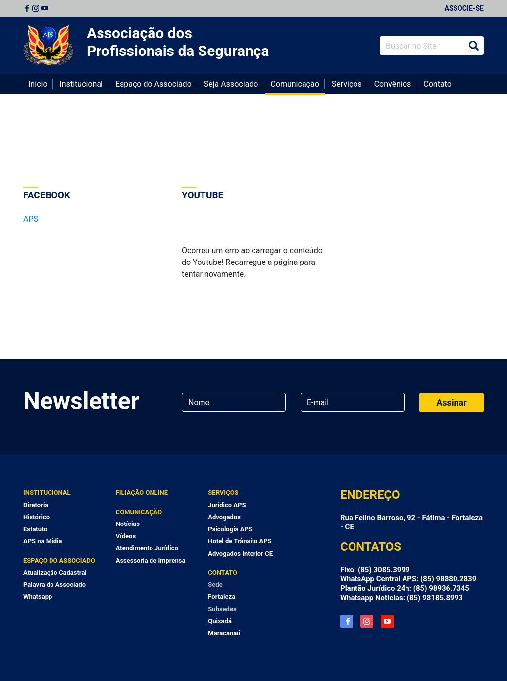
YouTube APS (387, 621)
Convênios (392, 84)
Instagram (35, 8)
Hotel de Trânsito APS (239, 541)
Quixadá (220, 621)
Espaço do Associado (153, 84)
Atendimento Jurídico (147, 548)
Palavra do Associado (54, 584)
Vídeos (126, 536)
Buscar (474, 45)
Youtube (44, 8)
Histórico (36, 517)
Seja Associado (231, 84)
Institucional (81, 84)
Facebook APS (346, 621)
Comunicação (294, 84)
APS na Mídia (42, 541)
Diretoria (35, 505)
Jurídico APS (227, 505)
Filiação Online (142, 492)
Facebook (26, 8)
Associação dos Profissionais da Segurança (178, 41)
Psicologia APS (230, 529)
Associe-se (464, 8)
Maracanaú (224, 633)
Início (38, 84)
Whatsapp (37, 596)
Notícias (128, 523)
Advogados (224, 517)
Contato (437, 84)
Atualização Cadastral (55, 572)
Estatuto (35, 529)
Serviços (347, 84)
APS (30, 219)
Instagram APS (366, 621)
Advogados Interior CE (240, 553)
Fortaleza (221, 596)
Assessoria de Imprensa (151, 560)
